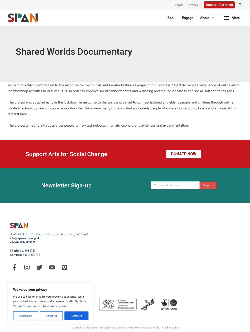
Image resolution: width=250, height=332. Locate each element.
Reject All (51, 315)
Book (178, 18)
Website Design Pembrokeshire (127, 327)
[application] (213, 18)
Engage (191, 18)
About (208, 18)
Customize (25, 315)
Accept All (76, 315)
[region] (51, 303)
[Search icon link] (240, 5)
